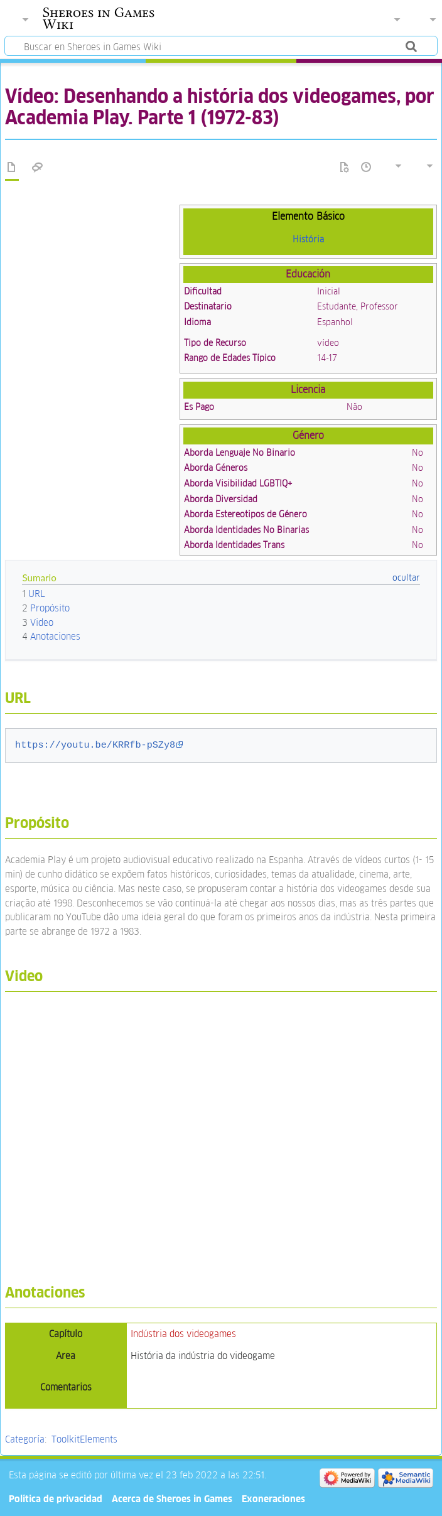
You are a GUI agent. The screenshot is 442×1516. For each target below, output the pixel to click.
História (308, 239)
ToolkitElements (84, 1439)
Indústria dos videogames (183, 1334)
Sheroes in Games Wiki (98, 18)
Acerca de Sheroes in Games (172, 1499)
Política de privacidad (55, 1499)
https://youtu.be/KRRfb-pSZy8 (95, 745)
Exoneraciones (273, 1499)
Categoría (25, 1439)
